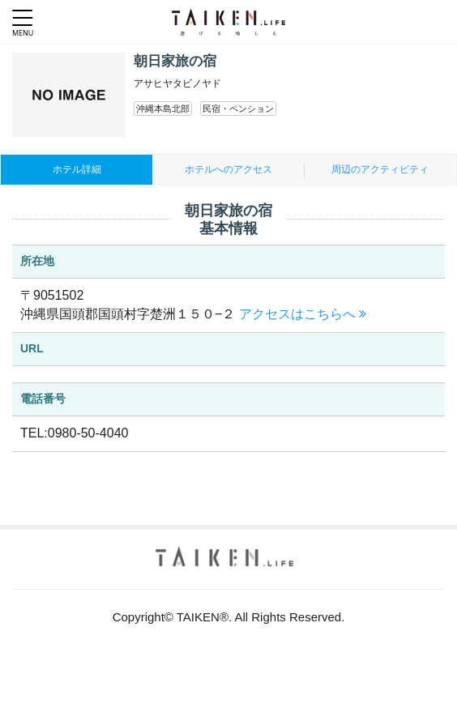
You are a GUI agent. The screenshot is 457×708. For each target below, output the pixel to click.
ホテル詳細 (77, 169)
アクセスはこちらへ (302, 314)
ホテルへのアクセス (228, 169)
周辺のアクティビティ (380, 169)
